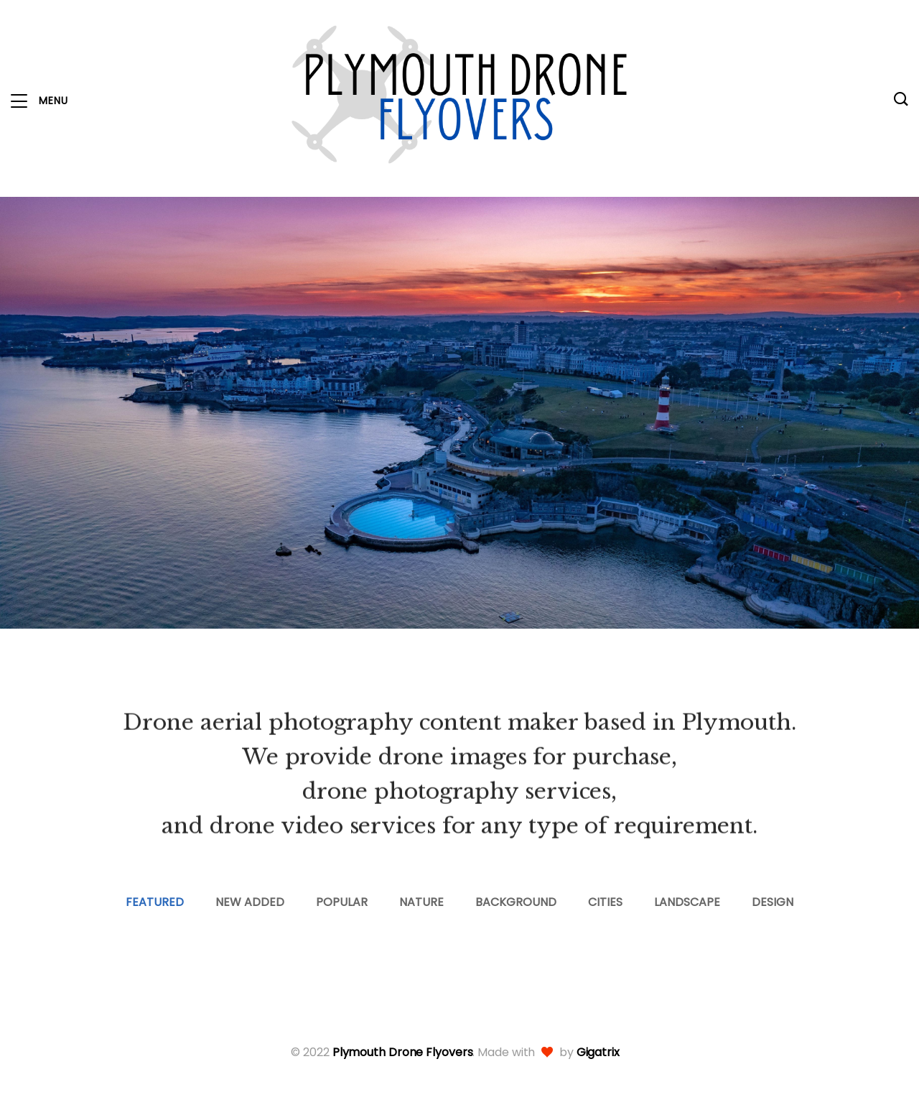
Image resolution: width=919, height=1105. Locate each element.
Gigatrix (598, 1052)
